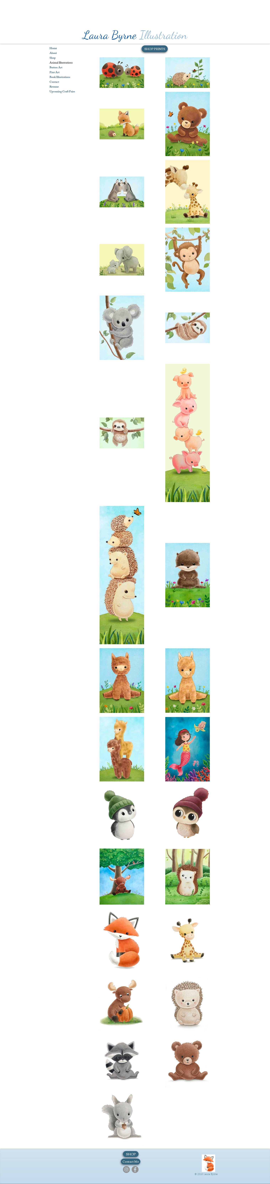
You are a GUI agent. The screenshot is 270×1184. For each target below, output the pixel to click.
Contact (54, 82)
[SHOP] (131, 1154)
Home (53, 48)
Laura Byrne (109, 35)
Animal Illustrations (61, 63)
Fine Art (54, 72)
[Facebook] (135, 1169)
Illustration (163, 35)
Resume (54, 87)
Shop (53, 58)
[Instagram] (126, 1169)
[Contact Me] (130, 1161)
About (53, 53)
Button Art (56, 67)
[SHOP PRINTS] (155, 48)
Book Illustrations (60, 77)
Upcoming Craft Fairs (62, 92)
